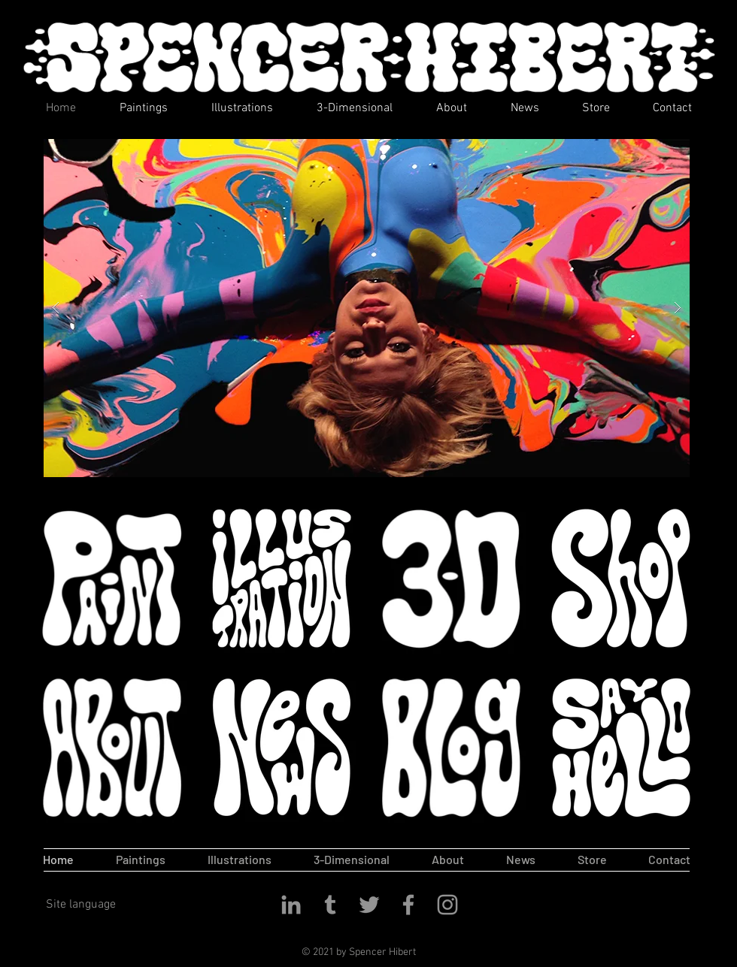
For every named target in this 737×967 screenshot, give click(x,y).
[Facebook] (408, 904)
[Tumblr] (330, 904)
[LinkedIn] (291, 904)
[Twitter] (369, 904)
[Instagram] (447, 904)
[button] (367, 308)
